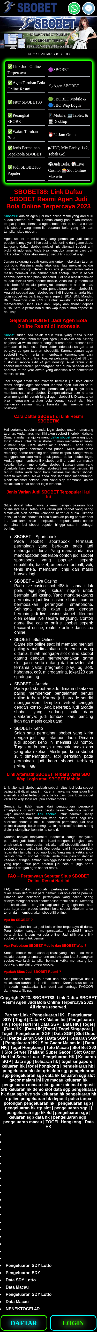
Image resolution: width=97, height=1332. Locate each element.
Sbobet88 (11, 216)
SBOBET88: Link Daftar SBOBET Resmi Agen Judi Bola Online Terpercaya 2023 (50, 1000)
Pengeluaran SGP (33, 1033)
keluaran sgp (73, 1075)
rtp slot (44, 1108)
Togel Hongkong (26, 1047)
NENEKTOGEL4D (23, 1309)
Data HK (71, 1024)
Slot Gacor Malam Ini (61, 1043)
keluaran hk (46, 1061)
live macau (52, 1080)
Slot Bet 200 (84, 1047)
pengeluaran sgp (27, 1075)
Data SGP (50, 1024)
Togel (20, 1019)
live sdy (32, 1094)
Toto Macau (57, 1047)
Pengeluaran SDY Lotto (29, 1265)
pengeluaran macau (21, 1085)
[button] (88, 8)
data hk (52, 1075)
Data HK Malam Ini (47, 1019)
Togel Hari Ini (24, 1024)
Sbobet (9, 335)
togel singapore (77, 1061)
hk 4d (46, 1112)
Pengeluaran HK (48, 1015)
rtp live (12, 1098)
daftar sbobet (60, 437)
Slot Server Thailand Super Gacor (37, 1052)
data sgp (23, 1061)
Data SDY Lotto (21, 1280)
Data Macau (17, 1287)
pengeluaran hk (78, 1066)
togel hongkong (43, 1066)
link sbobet (47, 814)
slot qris (42, 1071)
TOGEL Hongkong (63, 1122)
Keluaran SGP (83, 1038)
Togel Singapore (74, 1029)
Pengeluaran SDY (23, 1273)
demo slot (42, 1089)
